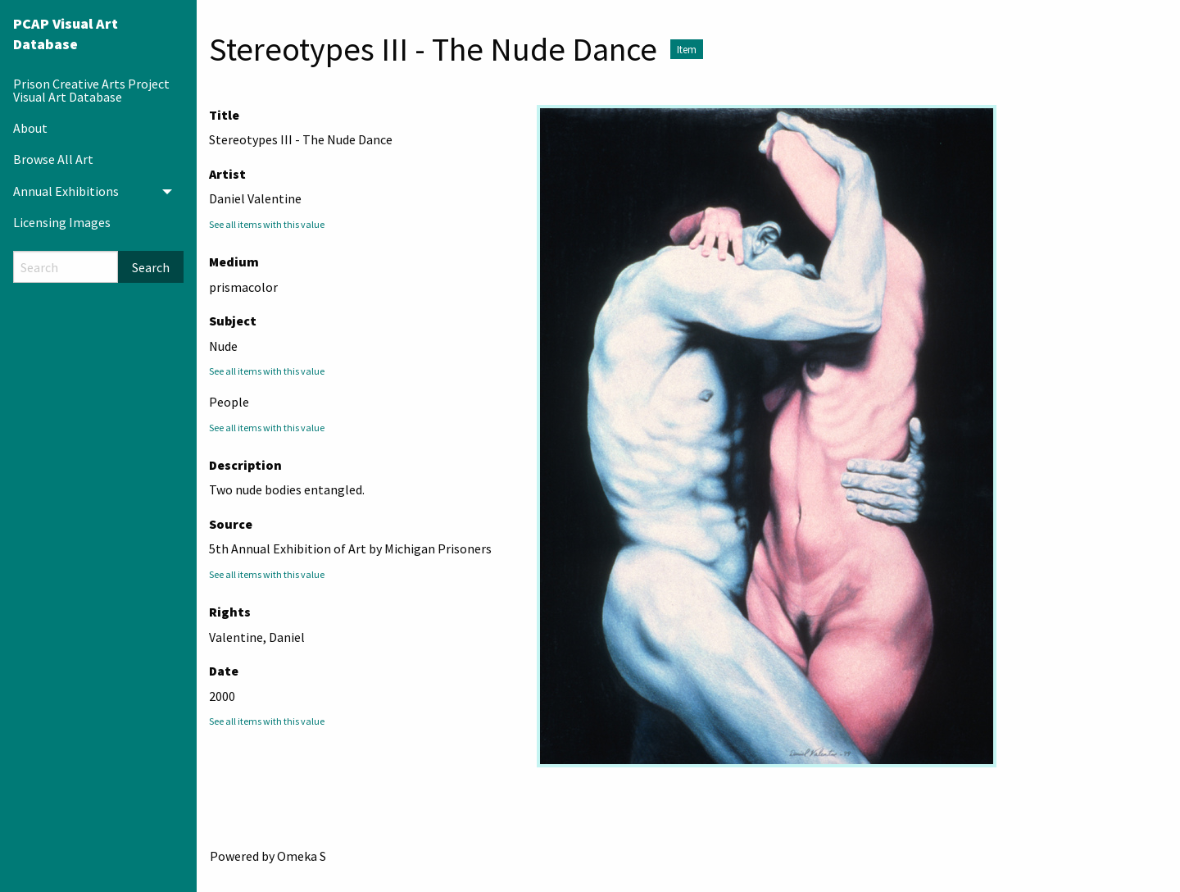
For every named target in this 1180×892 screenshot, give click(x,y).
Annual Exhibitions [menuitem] (66, 191)
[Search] (65, 267)
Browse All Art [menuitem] (53, 159)
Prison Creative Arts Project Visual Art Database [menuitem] (91, 90)
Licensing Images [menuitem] (62, 222)
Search (151, 267)
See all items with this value (266, 224)
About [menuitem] (30, 128)
